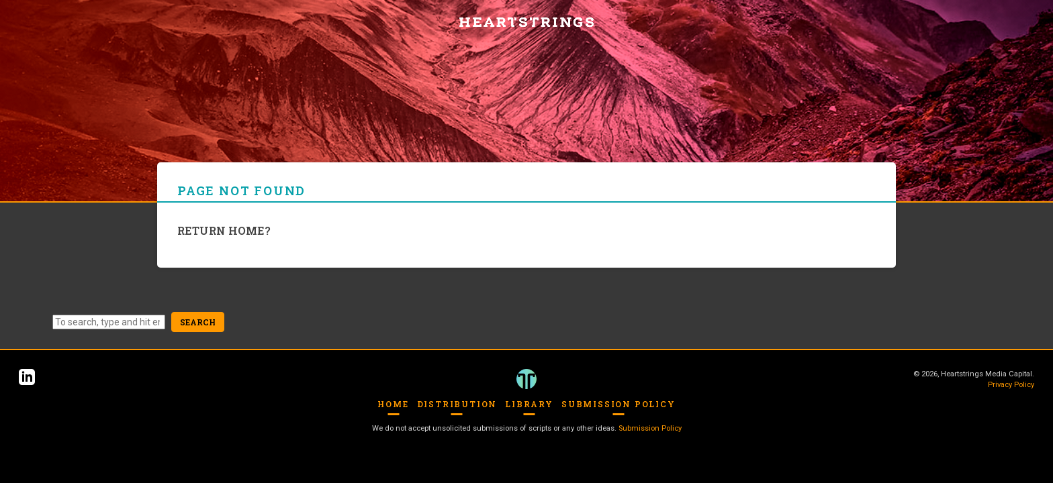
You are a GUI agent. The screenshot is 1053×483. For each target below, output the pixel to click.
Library (529, 403)
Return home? (224, 230)
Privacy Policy (1011, 384)
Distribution (457, 403)
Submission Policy (618, 403)
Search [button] (198, 322)
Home (392, 403)
